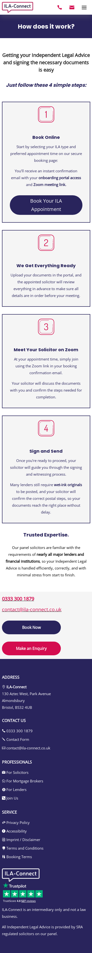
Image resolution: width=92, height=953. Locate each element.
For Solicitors (15, 772)
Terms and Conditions (22, 848)
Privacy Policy (16, 822)
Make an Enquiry (31, 648)
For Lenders (14, 789)
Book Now (31, 627)
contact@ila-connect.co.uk (32, 609)
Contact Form (15, 739)
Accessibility (14, 831)
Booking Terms (17, 856)
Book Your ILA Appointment (46, 204)
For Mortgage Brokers (22, 780)
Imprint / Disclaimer (21, 839)
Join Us (10, 798)
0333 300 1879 (18, 598)
